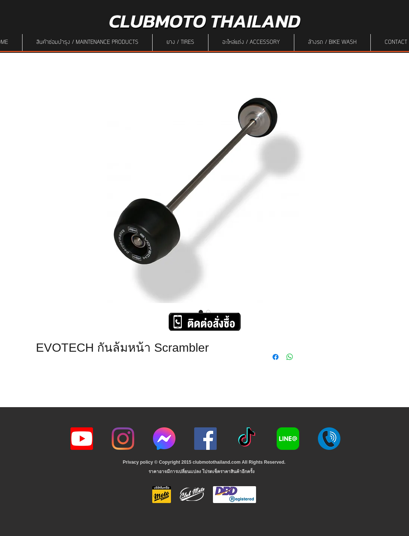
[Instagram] (123, 438)
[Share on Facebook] (275, 356)
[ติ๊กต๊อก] (246, 438)
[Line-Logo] (288, 438)
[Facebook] (205, 438)
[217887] (329, 438)
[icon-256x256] (164, 438)
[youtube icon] (81, 438)
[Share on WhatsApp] (289, 356)
